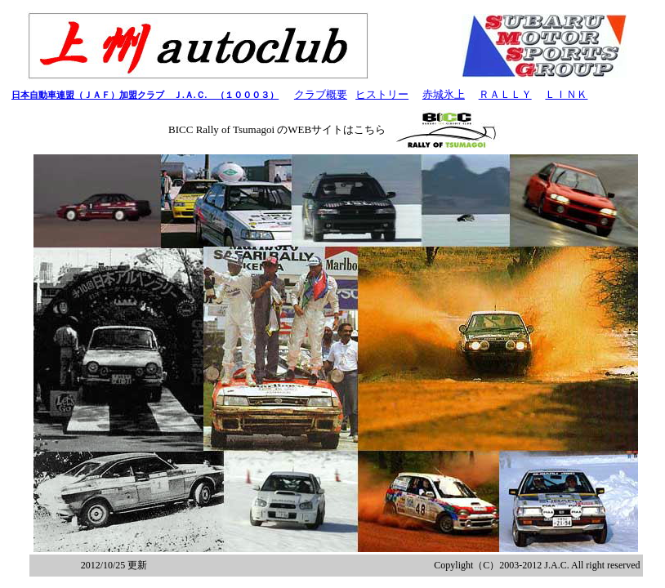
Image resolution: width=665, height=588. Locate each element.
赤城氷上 (443, 94)
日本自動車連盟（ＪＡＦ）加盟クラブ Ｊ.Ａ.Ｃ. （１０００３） (145, 95)
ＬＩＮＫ (566, 94)
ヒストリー (381, 94)
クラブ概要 (320, 94)
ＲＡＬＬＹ (505, 94)
